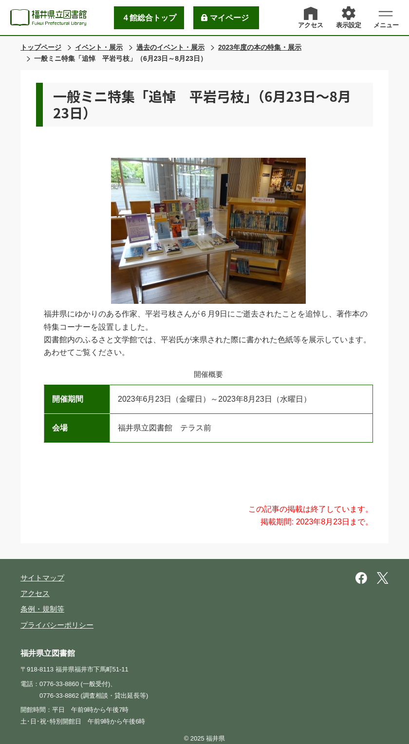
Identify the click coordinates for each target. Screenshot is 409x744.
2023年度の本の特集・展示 (259, 47)
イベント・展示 (99, 47)
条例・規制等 (42, 609)
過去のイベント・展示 (170, 47)
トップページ (40, 47)
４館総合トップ (149, 18)
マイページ (229, 18)
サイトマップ (42, 578)
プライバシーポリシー (56, 625)
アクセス (35, 593)
